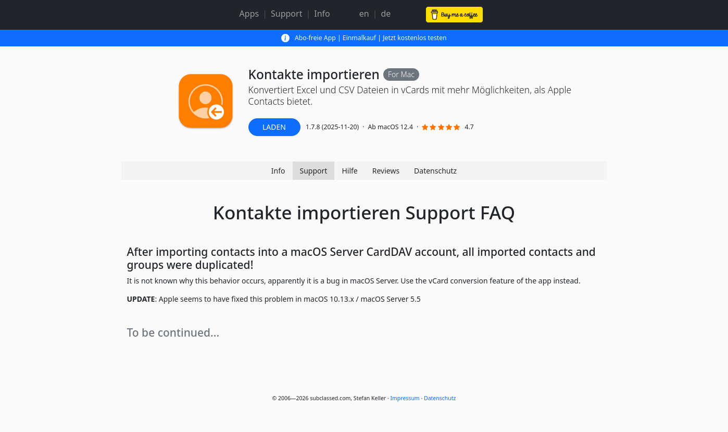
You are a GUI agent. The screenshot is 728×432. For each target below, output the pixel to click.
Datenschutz (435, 171)
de (386, 13)
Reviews (385, 171)
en (364, 13)
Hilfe (349, 171)
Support (286, 13)
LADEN (274, 127)
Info (322, 13)
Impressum (404, 398)
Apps (249, 13)
